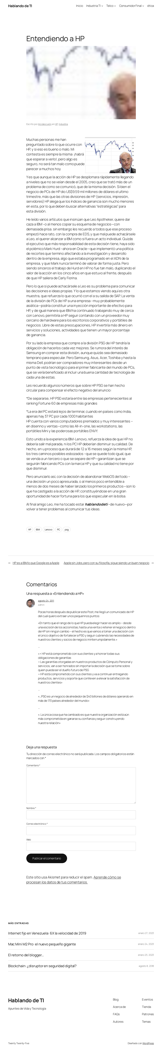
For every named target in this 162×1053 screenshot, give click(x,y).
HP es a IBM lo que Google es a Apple (36, 563)
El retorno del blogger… (26, 955)
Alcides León (44, 124)
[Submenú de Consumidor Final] (143, 6)
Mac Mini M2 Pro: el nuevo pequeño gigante (42, 944)
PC (58, 529)
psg (67, 529)
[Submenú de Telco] (115, 6)
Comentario (33, 765)
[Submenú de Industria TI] (102, 6)
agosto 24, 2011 (46, 600)
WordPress (148, 1043)
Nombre (31, 808)
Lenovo (48, 529)
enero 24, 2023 (146, 944)
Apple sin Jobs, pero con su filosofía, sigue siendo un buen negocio (106, 563)
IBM (38, 529)
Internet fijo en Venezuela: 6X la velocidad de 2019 (47, 933)
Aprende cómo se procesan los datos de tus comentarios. (73, 879)
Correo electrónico (37, 823)
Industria (63, 124)
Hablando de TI (20, 5)
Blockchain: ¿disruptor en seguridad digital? (42, 966)
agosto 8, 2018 (146, 966)
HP (56, 124)
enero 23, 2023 (146, 954)
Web (28, 839)
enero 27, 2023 (146, 933)
